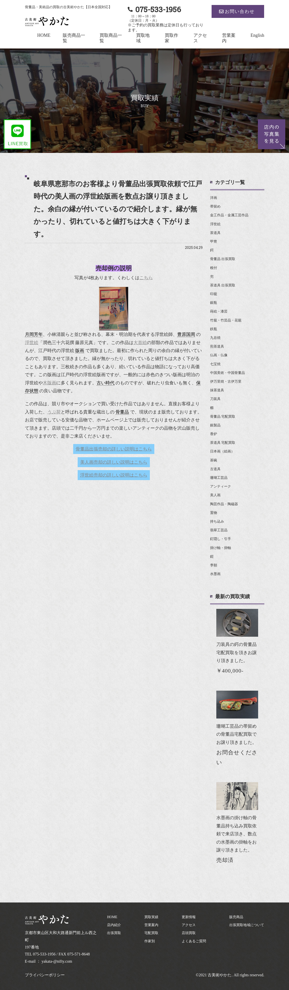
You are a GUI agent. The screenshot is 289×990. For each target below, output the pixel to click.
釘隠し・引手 (220, 539)
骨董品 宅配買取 (222, 416)
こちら (146, 277)
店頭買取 (189, 933)
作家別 (149, 941)
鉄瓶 (213, 329)
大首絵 (140, 342)
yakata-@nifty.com (57, 961)
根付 (213, 268)
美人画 (215, 495)
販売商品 (236, 917)
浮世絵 (31, 342)
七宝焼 (215, 364)
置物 (213, 513)
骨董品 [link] (122, 411)
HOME (43, 35)
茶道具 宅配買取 (222, 443)
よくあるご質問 (194, 941)
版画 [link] (79, 350)
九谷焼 (215, 338)
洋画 (213, 198)
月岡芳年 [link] (34, 334)
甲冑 (213, 241)
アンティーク (220, 486)
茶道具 (215, 233)
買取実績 (151, 917)
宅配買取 (151, 933)
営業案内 (151, 925)
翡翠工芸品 (219, 530)
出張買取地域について (246, 925)
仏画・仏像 (219, 355)
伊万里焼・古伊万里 (225, 381)
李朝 (213, 565)
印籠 (213, 294)
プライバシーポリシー (45, 975)
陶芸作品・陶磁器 (224, 504)
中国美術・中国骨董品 (227, 373)
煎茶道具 (217, 346)
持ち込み (217, 521)
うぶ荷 (54, 411)
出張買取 (114, 933)
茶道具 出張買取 (222, 285)
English (257, 35)
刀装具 (215, 399)
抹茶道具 (217, 390)
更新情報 (189, 917)
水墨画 (215, 574)
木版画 (49, 382)
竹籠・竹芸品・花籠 (225, 320)
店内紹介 (114, 925)
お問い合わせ (240, 11)
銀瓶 (213, 303)
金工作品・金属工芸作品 (229, 215)
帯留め (215, 206)
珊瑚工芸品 (219, 478)
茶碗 (213, 460)
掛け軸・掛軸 (220, 548)
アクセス (189, 925)
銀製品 (215, 425)
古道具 (215, 469)
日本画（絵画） (222, 451)
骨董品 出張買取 (222, 259)
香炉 (213, 434)
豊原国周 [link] (186, 334)
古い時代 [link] (106, 382)
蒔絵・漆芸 (219, 311)
